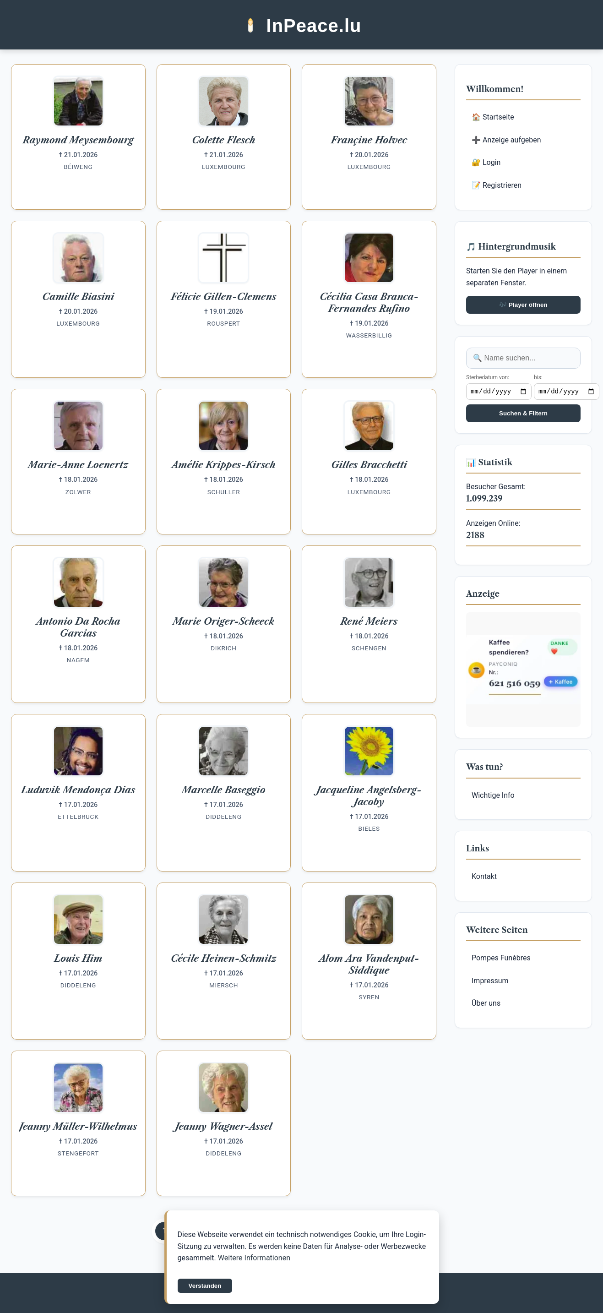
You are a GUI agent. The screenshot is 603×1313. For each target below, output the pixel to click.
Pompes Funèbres (501, 959)
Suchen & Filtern (523, 414)
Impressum (490, 982)
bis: (538, 377)
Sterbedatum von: (487, 377)
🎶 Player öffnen (523, 304)
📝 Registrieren (497, 185)
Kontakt (484, 877)
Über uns (486, 1004)
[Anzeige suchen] (523, 358)
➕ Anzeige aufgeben (506, 140)
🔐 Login (486, 162)
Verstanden (205, 1285)
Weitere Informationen (254, 1257)
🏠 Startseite (493, 117)
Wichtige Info (493, 796)
